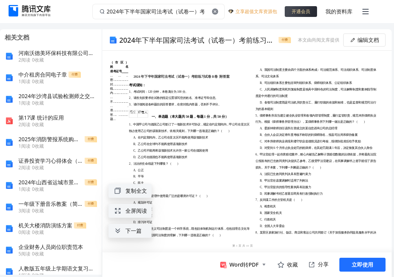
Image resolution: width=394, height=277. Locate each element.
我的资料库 (339, 11)
